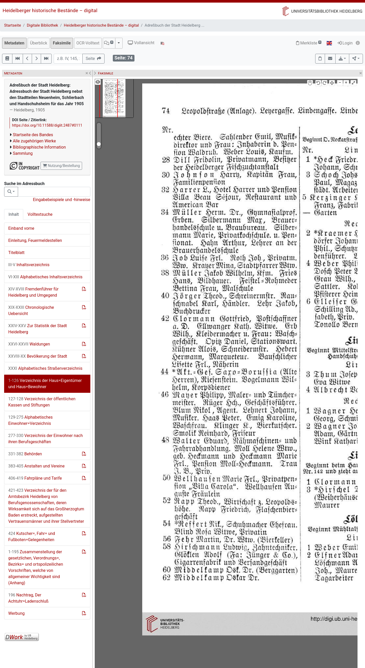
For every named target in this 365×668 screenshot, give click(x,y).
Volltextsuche (40, 214)
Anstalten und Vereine (36, 466)
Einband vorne (21, 228)
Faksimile (62, 43)
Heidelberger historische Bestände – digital (50, 10)
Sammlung (23, 153)
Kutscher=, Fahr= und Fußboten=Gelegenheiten (31, 536)
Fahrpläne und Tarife (35, 478)
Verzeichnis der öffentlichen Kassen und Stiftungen (41, 402)
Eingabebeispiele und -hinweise (61, 199)
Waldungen (29, 344)
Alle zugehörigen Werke (34, 141)
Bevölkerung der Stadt (37, 356)
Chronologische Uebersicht (31, 310)
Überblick (38, 43)
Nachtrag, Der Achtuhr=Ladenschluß (28, 598)
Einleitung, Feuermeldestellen (35, 240)
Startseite (12, 25)
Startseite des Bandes (33, 134)
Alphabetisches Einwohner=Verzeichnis (30, 420)
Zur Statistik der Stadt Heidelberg (37, 328)
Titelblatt (16, 252)
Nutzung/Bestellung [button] (61, 166)
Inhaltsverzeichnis (29, 264)
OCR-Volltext (87, 43)
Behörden (25, 453)
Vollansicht (141, 42)
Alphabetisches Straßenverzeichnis (45, 368)
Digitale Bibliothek (42, 25)
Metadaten (14, 43)
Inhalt (14, 214)
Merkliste (308, 43)
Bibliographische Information (39, 147)
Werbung (16, 613)
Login (345, 43)
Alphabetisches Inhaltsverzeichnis (45, 276)
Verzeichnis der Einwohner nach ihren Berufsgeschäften (45, 438)
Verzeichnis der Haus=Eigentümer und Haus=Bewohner (45, 383)
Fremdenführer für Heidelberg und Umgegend (33, 292)
